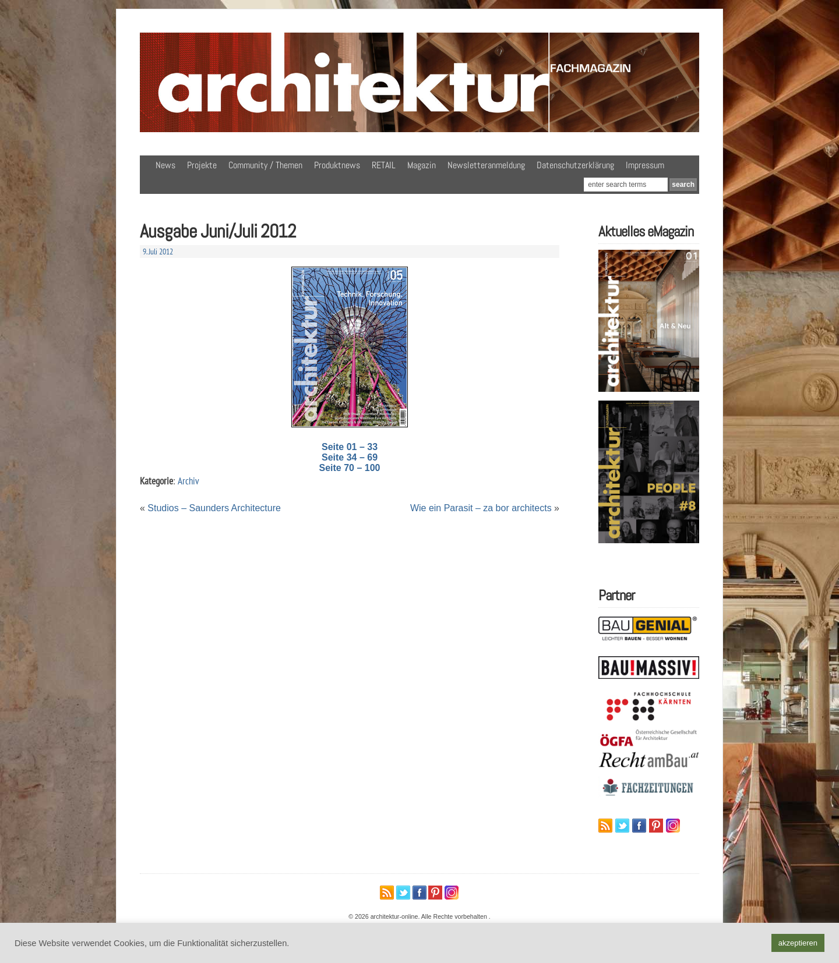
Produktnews (337, 165)
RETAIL (384, 165)
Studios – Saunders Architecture (214, 508)
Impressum (645, 165)
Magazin (421, 165)
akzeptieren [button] (797, 943)
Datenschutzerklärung (575, 165)
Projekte (202, 165)
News (165, 165)
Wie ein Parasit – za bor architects (481, 508)
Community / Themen (265, 165)
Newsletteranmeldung (486, 165)
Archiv (188, 480)
